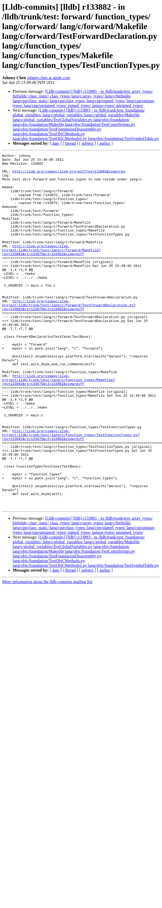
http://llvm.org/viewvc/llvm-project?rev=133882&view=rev (68, 175)
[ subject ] (87, 143)
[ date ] (56, 143)
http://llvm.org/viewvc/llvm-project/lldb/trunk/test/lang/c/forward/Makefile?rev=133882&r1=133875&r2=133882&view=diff (51, 269)
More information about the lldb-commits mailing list (47, 652)
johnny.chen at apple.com (48, 78)
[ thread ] (70, 143)
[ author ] (105, 143)
